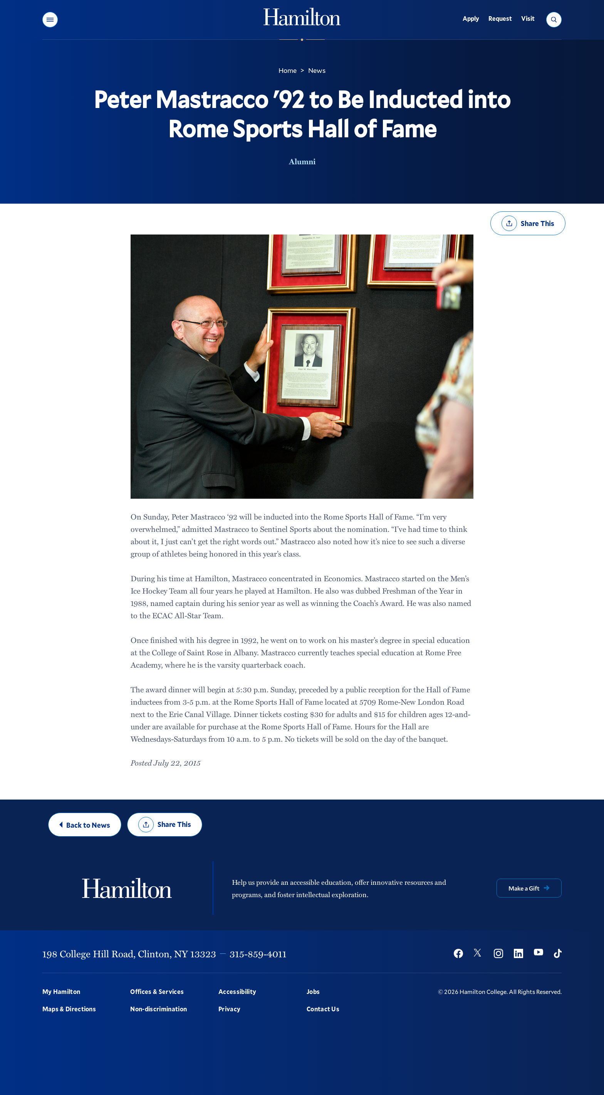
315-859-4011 (258, 953)
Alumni (302, 161)
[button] (50, 19)
